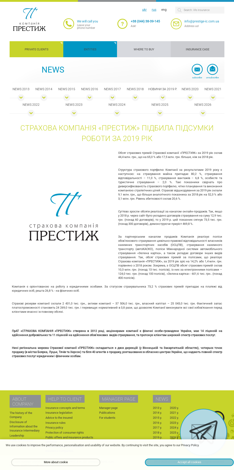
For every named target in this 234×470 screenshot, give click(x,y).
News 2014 (43, 89)
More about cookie (56, 462)
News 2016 (89, 89)
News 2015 (66, 89)
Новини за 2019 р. (162, 89)
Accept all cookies (189, 462)
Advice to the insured (58, 417)
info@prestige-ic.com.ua (201, 21)
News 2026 (202, 104)
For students (107, 417)
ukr (144, 9)
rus (154, 9)
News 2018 (135, 89)
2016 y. (157, 422)
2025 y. (174, 432)
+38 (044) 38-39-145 (145, 21)
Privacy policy (54, 427)
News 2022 (31, 104)
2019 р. (157, 437)
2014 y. (157, 412)
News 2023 (74, 104)
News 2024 (117, 104)
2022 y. (174, 417)
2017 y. (157, 427)
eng (164, 9)
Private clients (36, 49)
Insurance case (197, 49)
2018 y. (157, 432)
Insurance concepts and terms (65, 408)
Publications (107, 412)
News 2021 (213, 89)
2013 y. (157, 408)
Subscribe (197, 77)
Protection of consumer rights (64, 432)
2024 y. (174, 427)
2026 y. (174, 437)
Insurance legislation (58, 412)
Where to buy (144, 49)
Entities (90, 49)
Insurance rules (55, 422)
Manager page (108, 408)
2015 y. (157, 417)
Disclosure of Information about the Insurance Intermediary (25, 426)
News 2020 (190, 89)
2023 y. (174, 422)
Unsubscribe (212, 77)
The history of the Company (21, 415)
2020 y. (174, 408)
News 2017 (112, 89)
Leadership (17, 435)
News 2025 (160, 104)
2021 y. (174, 412)
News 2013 (21, 89)
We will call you (87, 21)
